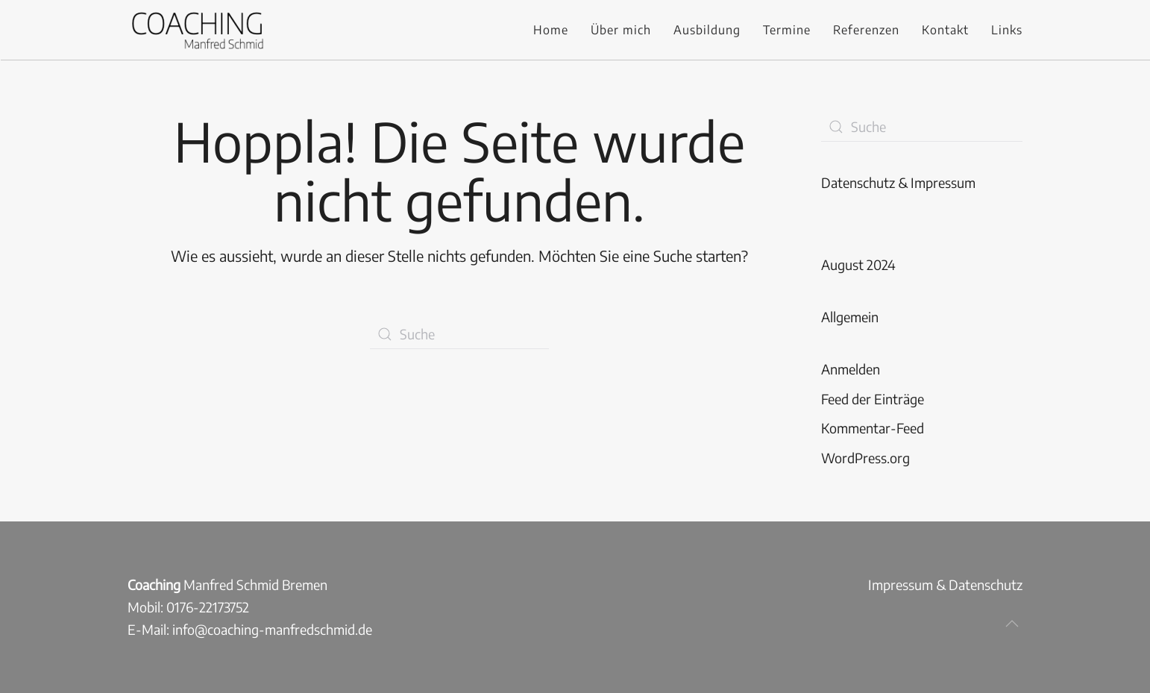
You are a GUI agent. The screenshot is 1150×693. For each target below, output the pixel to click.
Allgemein (850, 316)
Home (550, 29)
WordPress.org (865, 457)
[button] (1012, 623)
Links (1006, 29)
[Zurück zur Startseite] (197, 30)
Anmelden (850, 368)
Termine (787, 29)
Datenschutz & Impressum (898, 182)
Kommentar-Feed (872, 427)
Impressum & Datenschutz (945, 584)
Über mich (621, 29)
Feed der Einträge (872, 398)
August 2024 (858, 264)
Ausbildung (707, 29)
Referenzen (866, 29)
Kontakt (945, 29)
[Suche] (459, 334)
